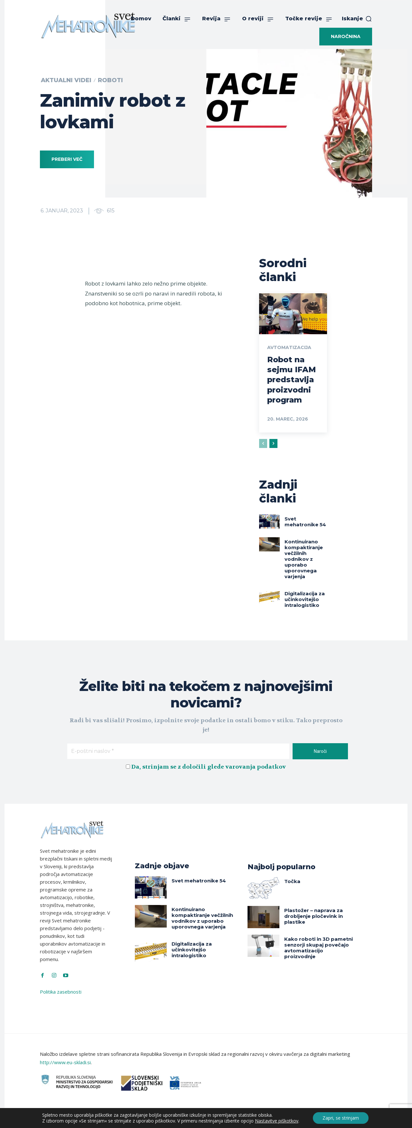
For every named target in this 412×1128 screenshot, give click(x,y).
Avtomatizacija (289, 347)
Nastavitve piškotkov (276, 1121)
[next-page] (273, 443)
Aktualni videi (66, 80)
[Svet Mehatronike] (88, 25)
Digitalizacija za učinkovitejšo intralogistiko (305, 599)
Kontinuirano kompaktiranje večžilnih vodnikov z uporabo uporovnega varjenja (304, 559)
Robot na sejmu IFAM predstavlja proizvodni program (291, 379)
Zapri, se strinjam (341, 1118)
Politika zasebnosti (60, 991)
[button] (357, 18)
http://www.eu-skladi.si (65, 1062)
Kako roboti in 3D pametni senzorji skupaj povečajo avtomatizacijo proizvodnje (318, 947)
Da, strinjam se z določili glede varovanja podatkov (208, 767)
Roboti (110, 80)
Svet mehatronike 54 (305, 522)
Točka (292, 881)
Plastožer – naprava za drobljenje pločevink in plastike (313, 916)
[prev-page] (263, 443)
